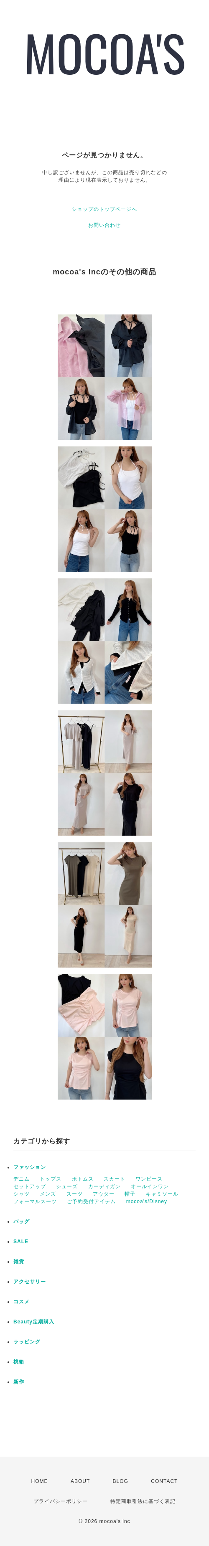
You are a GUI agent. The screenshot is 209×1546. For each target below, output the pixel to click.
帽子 (130, 1194)
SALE (20, 1241)
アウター (104, 1194)
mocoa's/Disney (146, 1201)
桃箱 (18, 1362)
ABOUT (80, 1481)
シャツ (21, 1194)
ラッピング (27, 1342)
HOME (39, 1481)
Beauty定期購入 (33, 1322)
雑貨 (18, 1262)
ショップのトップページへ (104, 209)
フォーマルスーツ (35, 1201)
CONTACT (164, 1481)
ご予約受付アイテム (91, 1201)
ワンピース (149, 1179)
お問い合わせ (104, 225)
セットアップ (29, 1186)
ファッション (29, 1167)
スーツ (74, 1194)
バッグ (21, 1221)
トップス (50, 1179)
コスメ (21, 1302)
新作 (18, 1382)
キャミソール (162, 1194)
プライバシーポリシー (60, 1501)
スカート (114, 1179)
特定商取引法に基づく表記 (143, 1501)
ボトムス (83, 1179)
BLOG (120, 1481)
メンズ (48, 1194)
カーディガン (104, 1186)
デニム (21, 1179)
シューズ (67, 1186)
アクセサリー (29, 1282)
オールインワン (150, 1186)
